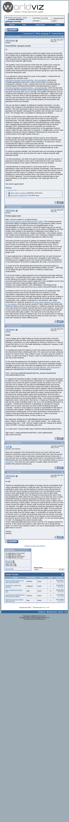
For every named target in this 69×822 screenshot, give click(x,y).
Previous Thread (30, 546)
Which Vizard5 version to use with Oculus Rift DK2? (14, 581)
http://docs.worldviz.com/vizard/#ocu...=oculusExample (26, 88)
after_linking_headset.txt (18, 195)
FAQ (24, 24)
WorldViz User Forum (14, 17)
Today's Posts (40, 24)
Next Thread (40, 546)
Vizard (25, 17)
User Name (36, 18)
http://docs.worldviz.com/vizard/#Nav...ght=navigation (26, 80)
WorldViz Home (52, 611)
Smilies (7, 562)
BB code (8, 561)
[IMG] (7, 564)
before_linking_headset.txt (19, 193)
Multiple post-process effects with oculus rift (14, 600)
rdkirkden (10, 40)
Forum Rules (9, 569)
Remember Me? (58, 18)
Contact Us (41, 611)
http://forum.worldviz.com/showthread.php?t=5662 (24, 221)
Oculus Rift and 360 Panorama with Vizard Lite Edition (15, 595)
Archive (60, 611)
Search (57, 24)
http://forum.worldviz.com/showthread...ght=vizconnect (38, 367)
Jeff (7, 446)
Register (12, 24)
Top (66, 611)
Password (36, 21)
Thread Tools (27, 33)
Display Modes (57, 33)
